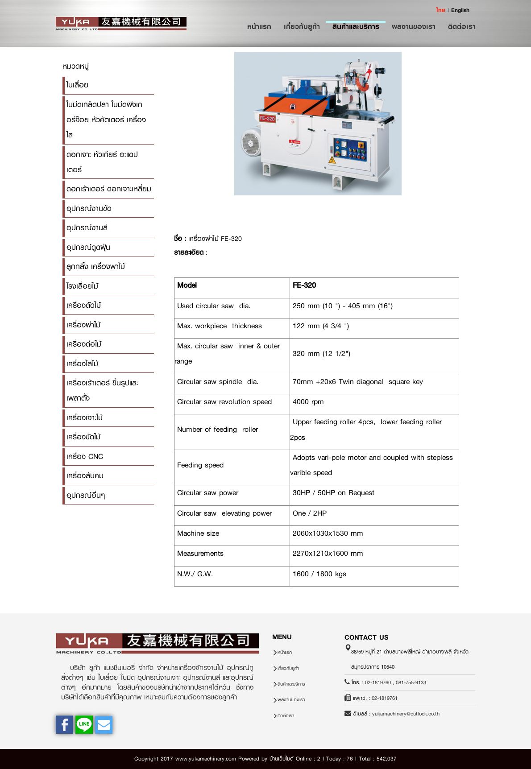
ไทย (440, 10)
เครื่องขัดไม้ (83, 437)
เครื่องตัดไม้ (83, 305)
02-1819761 (385, 698)
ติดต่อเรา (462, 26)
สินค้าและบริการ (355, 26)
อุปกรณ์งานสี (87, 228)
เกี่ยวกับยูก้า (302, 26)
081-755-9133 (411, 682)
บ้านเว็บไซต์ (282, 758)
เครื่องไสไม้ (82, 364)
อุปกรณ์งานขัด (89, 209)
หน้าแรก (262, 26)
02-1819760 (378, 682)
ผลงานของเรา (414, 26)
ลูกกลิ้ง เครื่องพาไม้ (95, 266)
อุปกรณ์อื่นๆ (85, 495)
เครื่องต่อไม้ (83, 344)
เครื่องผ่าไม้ (83, 325)
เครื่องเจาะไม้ (84, 418)
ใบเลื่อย (77, 85)
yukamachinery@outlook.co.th (406, 714)
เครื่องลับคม (85, 476)
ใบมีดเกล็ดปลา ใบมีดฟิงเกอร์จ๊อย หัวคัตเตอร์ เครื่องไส (106, 120)
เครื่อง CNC (84, 457)
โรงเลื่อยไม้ (82, 286)
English (460, 10)
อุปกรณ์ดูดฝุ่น (88, 247)
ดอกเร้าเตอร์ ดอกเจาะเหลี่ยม (108, 189)
